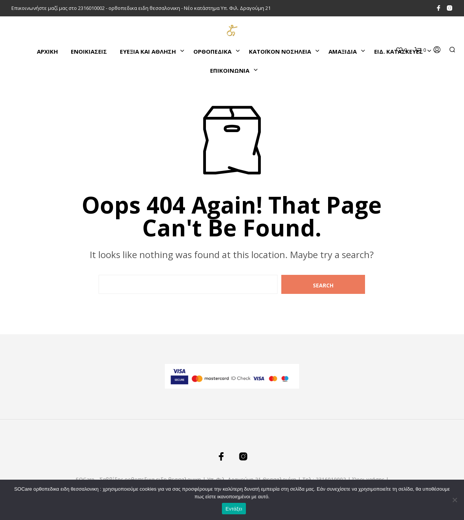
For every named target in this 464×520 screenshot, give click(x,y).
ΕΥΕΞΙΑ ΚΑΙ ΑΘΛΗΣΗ (148, 51)
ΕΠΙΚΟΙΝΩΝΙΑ (229, 70)
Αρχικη (47, 51)
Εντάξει (234, 509)
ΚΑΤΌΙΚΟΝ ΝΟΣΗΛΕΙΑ (280, 51)
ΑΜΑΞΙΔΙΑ (342, 51)
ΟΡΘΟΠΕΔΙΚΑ (212, 51)
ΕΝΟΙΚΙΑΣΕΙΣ (89, 51)
